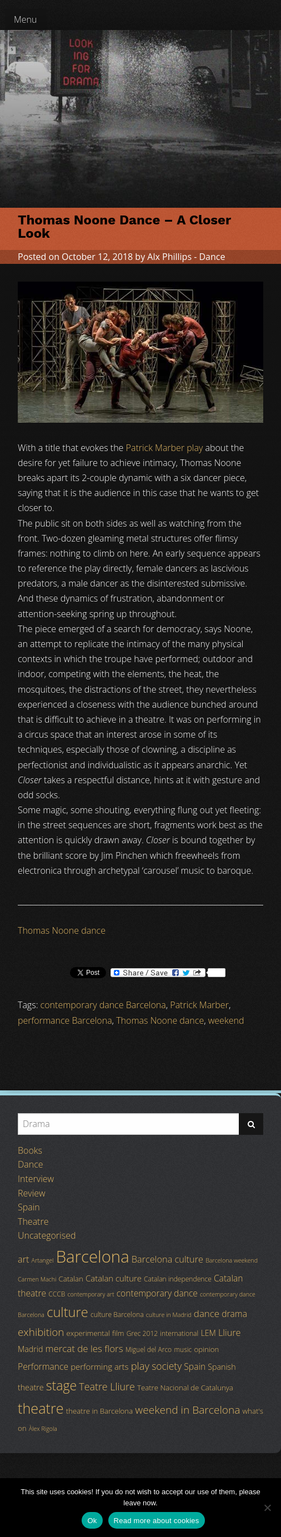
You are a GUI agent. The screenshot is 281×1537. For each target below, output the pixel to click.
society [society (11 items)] (167, 1366)
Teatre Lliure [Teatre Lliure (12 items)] (107, 1386)
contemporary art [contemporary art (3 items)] (91, 1294)
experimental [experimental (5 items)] (88, 1333)
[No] (267, 1507)
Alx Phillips (169, 257)
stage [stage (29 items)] (61, 1385)
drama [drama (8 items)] (234, 1314)
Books (30, 1150)
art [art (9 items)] (23, 1259)
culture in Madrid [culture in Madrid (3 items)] (169, 1315)
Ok (92, 1520)
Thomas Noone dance (62, 930)
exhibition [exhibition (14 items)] (41, 1332)
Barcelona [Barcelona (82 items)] (92, 1256)
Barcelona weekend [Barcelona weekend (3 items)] (231, 1260)
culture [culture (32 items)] (67, 1312)
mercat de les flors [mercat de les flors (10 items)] (84, 1348)
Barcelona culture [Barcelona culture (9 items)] (167, 1259)
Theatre (33, 1221)
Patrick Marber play (164, 448)
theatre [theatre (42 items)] (41, 1408)
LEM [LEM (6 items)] (207, 1333)
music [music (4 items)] (183, 1349)
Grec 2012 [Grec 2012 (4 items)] (142, 1333)
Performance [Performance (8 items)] (43, 1366)
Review (32, 1193)
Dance (212, 257)
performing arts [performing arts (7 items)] (99, 1366)
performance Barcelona (65, 1020)
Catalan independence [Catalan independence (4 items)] (178, 1279)
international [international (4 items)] (179, 1333)
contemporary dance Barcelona (103, 1005)
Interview (36, 1179)
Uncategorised (47, 1235)
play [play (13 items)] (140, 1366)
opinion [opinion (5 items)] (206, 1349)
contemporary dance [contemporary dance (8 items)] (157, 1293)
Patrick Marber (199, 1005)
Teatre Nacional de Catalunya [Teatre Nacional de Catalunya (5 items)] (185, 1388)
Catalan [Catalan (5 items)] (71, 1279)
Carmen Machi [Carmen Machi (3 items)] (37, 1279)
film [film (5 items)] (118, 1333)
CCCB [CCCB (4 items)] (56, 1294)
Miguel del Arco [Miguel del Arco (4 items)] (149, 1349)
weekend (226, 1020)
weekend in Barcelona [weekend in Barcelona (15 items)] (187, 1410)
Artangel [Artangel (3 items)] (43, 1260)
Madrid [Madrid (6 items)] (30, 1349)
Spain (29, 1207)
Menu (25, 19)
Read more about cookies (156, 1520)
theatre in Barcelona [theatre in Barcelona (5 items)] (99, 1411)
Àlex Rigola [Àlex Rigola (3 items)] (43, 1429)
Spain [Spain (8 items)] (194, 1366)
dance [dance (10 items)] (206, 1313)
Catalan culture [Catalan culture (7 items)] (114, 1278)
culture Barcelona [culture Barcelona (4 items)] (117, 1314)
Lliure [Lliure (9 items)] (229, 1332)
